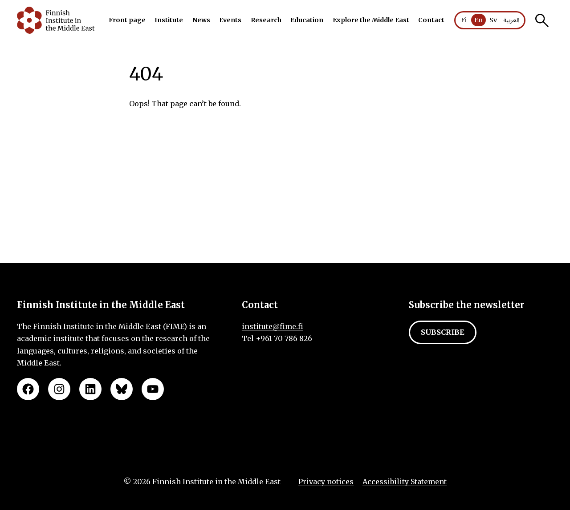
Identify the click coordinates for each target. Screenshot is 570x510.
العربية (511, 20)
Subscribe (442, 332)
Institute (169, 20)
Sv (493, 20)
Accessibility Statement (404, 481)
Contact (431, 20)
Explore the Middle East (371, 20)
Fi (464, 20)
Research (266, 20)
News (201, 20)
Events (230, 20)
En (478, 20)
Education (306, 20)
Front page (127, 20)
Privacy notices (326, 481)
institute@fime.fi (272, 326)
